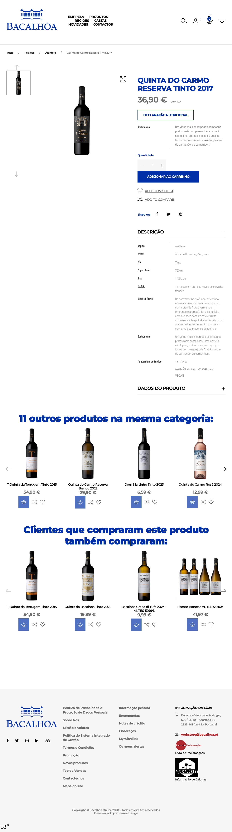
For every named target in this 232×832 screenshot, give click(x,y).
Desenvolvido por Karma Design (116, 813)
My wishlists (128, 739)
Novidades (145, 37)
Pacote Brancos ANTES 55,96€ (200, 610)
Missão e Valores (76, 728)
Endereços (127, 731)
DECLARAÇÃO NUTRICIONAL (165, 119)
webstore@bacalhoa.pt (199, 734)
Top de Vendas (74, 771)
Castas (123, 37)
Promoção (71, 755)
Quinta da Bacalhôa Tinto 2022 (88, 610)
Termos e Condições (78, 747)
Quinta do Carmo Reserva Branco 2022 (88, 490)
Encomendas (129, 716)
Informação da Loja (193, 708)
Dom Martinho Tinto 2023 (144, 488)
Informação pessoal (134, 708)
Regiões (105, 37)
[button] (196, 20)
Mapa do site (73, 786)
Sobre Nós (71, 720)
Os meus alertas (131, 746)
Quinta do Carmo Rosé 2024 (200, 488)
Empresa (61, 37)
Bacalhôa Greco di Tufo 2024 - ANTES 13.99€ (144, 612)
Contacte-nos (73, 778)
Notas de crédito (132, 723)
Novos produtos (75, 763)
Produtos (83, 37)
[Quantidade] (152, 169)
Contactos (169, 37)
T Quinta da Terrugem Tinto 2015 (32, 488)
